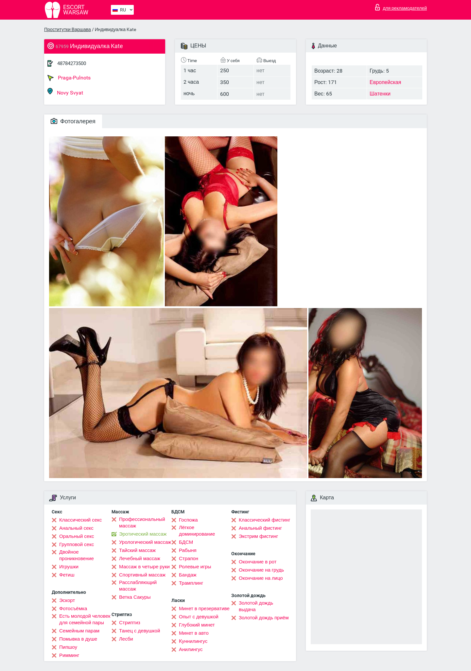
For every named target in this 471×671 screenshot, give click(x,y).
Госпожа (188, 520)
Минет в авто (194, 633)
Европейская (385, 82)
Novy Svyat (65, 92)
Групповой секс (76, 544)
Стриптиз (129, 623)
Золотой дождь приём (263, 618)
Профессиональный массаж (142, 522)
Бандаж (188, 575)
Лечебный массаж (139, 558)
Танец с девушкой (139, 631)
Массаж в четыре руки (144, 567)
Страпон (188, 558)
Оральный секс (76, 536)
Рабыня (188, 550)
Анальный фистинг (260, 528)
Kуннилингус (193, 641)
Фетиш (67, 575)
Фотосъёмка (73, 608)
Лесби (126, 639)
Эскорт (67, 600)
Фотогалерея (73, 121)
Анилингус (190, 649)
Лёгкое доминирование (197, 531)
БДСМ (186, 542)
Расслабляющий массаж (138, 585)
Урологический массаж (145, 542)
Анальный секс (76, 528)
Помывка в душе (78, 639)
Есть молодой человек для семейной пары (84, 619)
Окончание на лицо (261, 578)
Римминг (69, 655)
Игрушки (68, 567)
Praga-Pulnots (69, 78)
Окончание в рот (257, 562)
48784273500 (71, 63)
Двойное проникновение (76, 555)
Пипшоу (68, 647)
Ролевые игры (195, 567)
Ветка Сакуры (134, 597)
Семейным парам (79, 631)
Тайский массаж (137, 550)
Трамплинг (191, 583)
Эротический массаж (142, 534)
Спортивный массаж (142, 575)
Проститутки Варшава (67, 29)
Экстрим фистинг (258, 536)
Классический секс (80, 520)
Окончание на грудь (261, 570)
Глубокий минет (197, 625)
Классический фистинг (264, 520)
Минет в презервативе (204, 608)
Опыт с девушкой (198, 617)
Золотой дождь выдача (256, 606)
